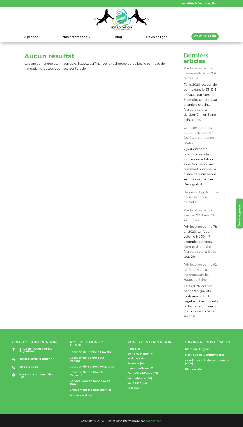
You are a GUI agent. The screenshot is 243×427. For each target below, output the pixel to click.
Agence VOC (153, 421)
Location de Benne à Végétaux (92, 366)
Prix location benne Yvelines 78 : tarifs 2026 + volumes (200, 215)
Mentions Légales (197, 349)
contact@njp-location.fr (36, 358)
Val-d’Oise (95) (137, 383)
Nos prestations (75, 37)
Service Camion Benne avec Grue (90, 382)
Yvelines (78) (136, 358)
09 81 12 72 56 (205, 36)
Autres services (81, 395)
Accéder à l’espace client (200, 3)
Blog (118, 37)
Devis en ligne (156, 37)
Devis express (239, 215)
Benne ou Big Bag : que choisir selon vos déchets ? (201, 197)
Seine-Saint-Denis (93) (142, 373)
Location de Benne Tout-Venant (87, 359)
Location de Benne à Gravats (90, 352)
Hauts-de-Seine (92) (141, 368)
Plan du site (193, 369)
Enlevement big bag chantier (90, 389)
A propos (31, 37)
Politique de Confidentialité (205, 354)
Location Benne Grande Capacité (87, 373)
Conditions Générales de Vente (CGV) (207, 362)
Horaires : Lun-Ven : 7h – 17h (36, 376)
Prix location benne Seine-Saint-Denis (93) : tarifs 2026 (200, 73)
